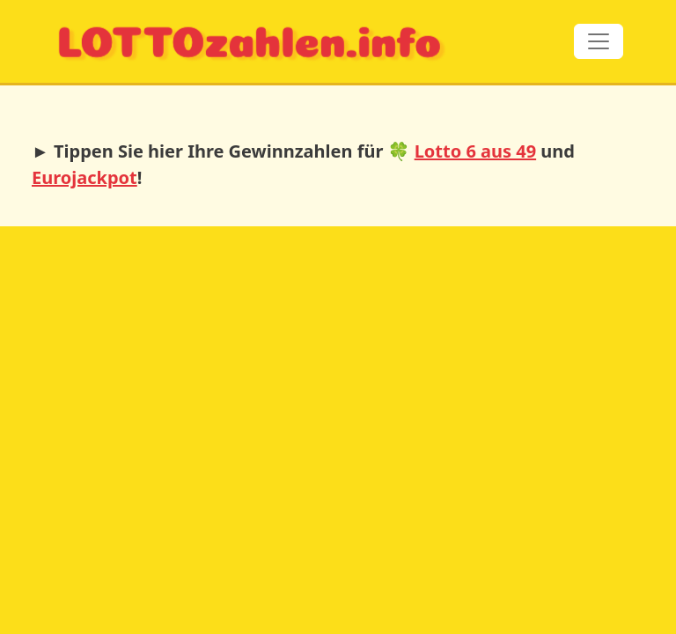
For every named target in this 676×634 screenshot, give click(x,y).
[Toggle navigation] (598, 41)
